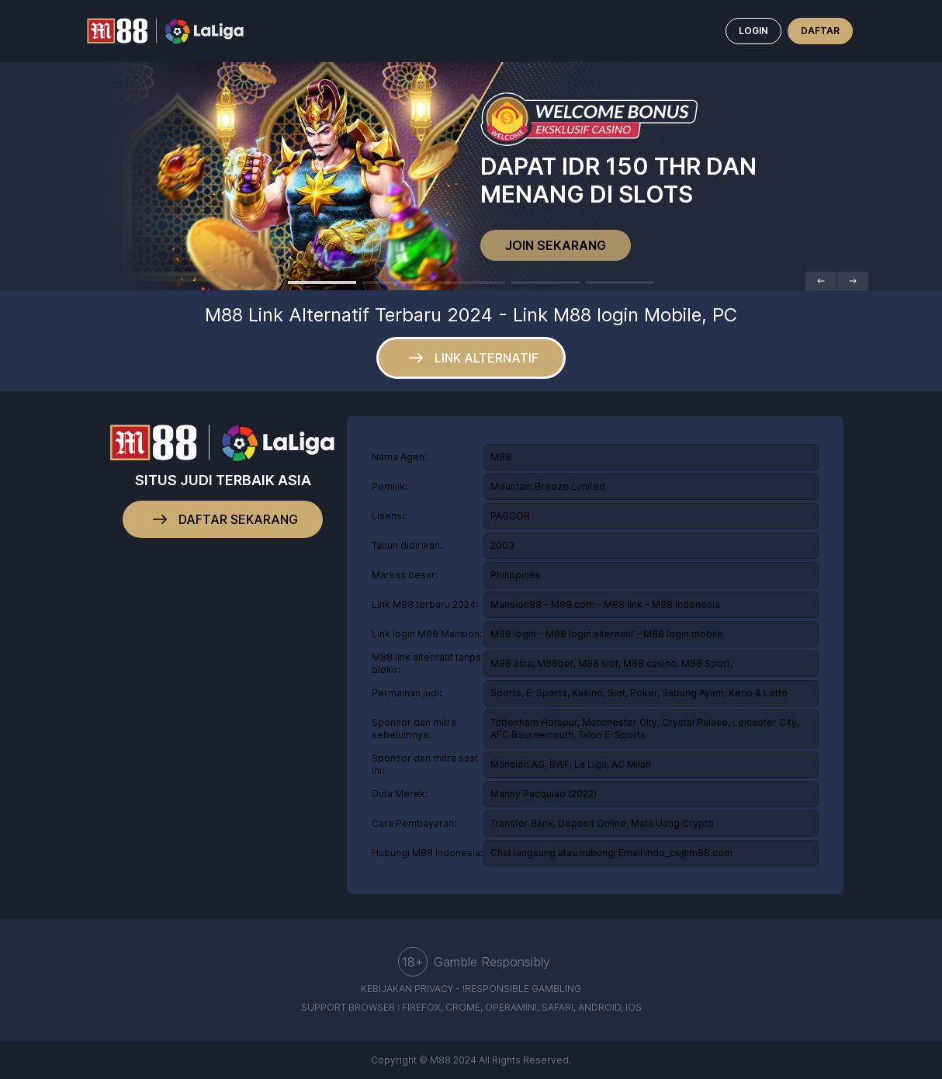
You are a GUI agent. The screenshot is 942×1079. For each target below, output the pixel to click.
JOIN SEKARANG (555, 245)
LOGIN (753, 30)
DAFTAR (820, 30)
